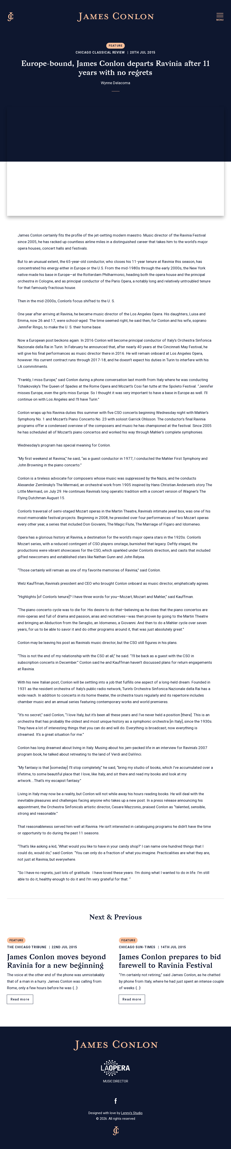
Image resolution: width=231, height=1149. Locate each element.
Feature (115, 45)
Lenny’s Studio (132, 1113)
